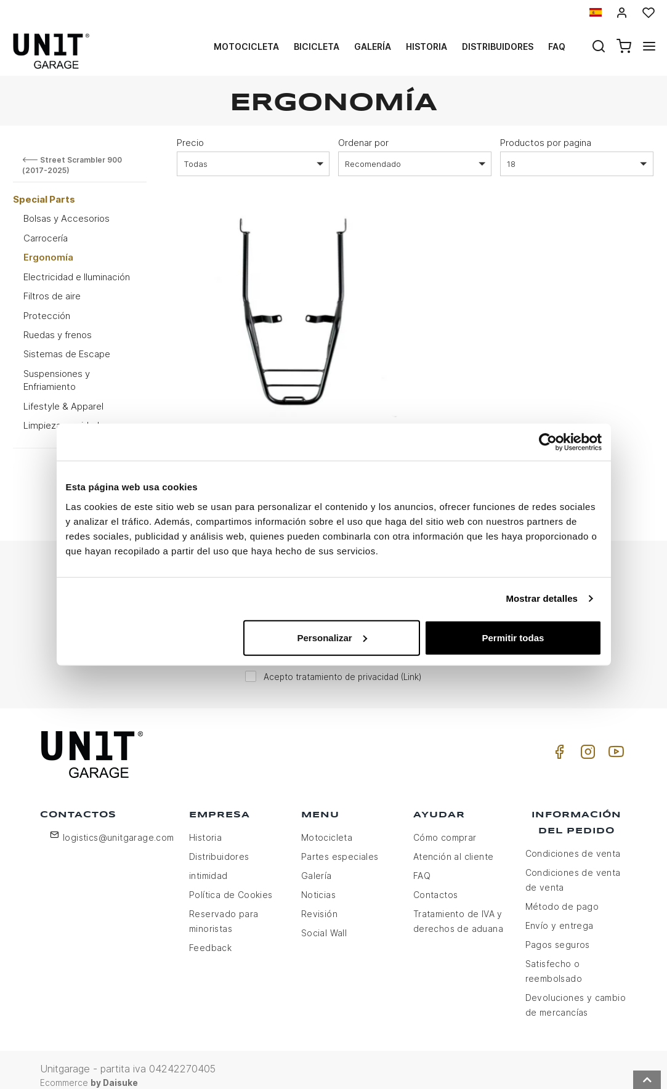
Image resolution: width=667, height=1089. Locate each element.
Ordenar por (363, 142)
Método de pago (562, 894)
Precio (190, 142)
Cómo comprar (445, 825)
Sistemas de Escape (66, 354)
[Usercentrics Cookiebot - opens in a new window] (548, 442)
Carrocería (45, 238)
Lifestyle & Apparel (63, 406)
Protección (46, 316)
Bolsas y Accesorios (66, 218)
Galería (372, 46)
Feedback (210, 936)
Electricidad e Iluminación (76, 277)
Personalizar (332, 637)
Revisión (319, 902)
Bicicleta (316, 46)
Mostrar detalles (542, 598)
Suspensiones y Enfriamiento (56, 380)
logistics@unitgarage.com (118, 825)
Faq (556, 46)
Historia (426, 46)
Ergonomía (48, 257)
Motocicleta (246, 46)
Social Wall (324, 921)
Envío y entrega (559, 914)
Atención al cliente (453, 845)
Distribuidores (497, 46)
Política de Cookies (231, 883)
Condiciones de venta (573, 841)
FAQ (422, 864)
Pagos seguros (557, 933)
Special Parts (44, 199)
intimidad (208, 864)
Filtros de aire (52, 296)
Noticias (318, 883)
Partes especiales (340, 845)
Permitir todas (513, 637)
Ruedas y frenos (57, 335)
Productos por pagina (545, 142)
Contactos (435, 883)
